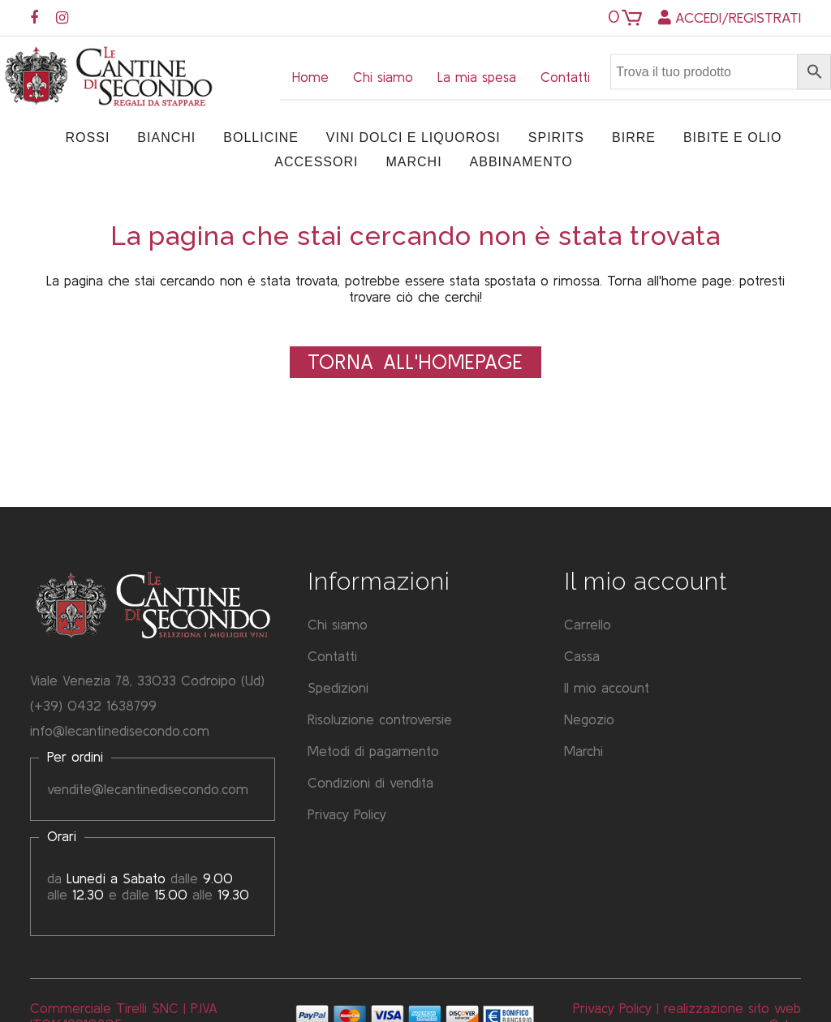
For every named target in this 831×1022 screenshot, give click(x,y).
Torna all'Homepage (415, 361)
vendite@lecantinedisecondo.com (147, 789)
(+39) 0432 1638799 (93, 705)
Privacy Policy (347, 814)
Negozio (589, 719)
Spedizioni (338, 687)
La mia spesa (476, 76)
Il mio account (606, 687)
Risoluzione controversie (380, 719)
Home (310, 76)
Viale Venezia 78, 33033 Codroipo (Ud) (147, 680)
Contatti (565, 76)
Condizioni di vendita (370, 782)
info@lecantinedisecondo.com (119, 730)
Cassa (582, 655)
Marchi (583, 750)
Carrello (587, 624)
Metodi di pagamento (373, 750)
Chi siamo (383, 76)
